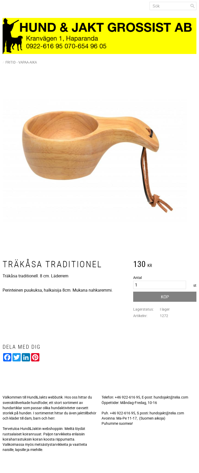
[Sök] (192, 6)
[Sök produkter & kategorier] (173, 6)
